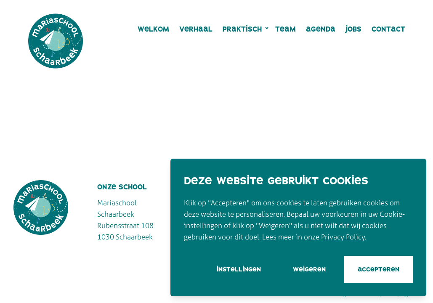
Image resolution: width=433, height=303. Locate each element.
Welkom (153, 29)
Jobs (353, 29)
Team (285, 29)
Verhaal (196, 29)
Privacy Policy (343, 237)
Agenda (320, 29)
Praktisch (242, 29)
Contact (388, 29)
